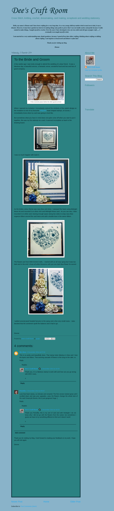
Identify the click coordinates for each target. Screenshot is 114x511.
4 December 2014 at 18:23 (50, 410)
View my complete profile (93, 70)
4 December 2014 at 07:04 (36, 352)
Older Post (75, 502)
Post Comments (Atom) (29, 506)
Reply (21, 360)
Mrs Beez (23, 352)
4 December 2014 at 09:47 (35, 391)
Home (46, 502)
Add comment (20, 433)
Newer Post (16, 502)
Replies (24, 365)
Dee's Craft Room (39, 11)
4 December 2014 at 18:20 (50, 369)
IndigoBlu (43, 110)
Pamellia (23, 391)
